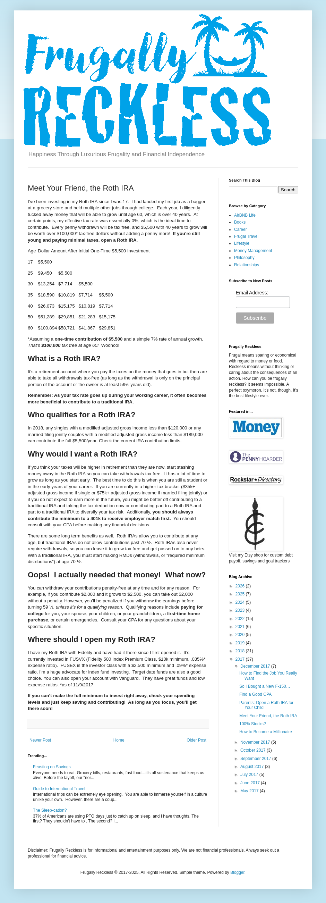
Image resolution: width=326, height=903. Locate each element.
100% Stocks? (252, 723)
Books (240, 222)
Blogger (237, 872)
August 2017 (252, 766)
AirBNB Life (245, 215)
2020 (240, 634)
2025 (240, 594)
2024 (240, 602)
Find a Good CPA (255, 694)
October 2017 (253, 750)
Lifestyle (241, 243)
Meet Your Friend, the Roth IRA (268, 715)
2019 (240, 643)
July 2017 (249, 774)
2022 (240, 618)
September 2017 (256, 758)
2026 (240, 586)
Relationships (246, 264)
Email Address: (252, 292)
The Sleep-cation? (50, 810)
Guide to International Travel (59, 788)
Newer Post (40, 740)
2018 (240, 651)
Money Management (253, 250)
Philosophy (244, 257)
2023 (240, 610)
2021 (240, 626)
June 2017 (250, 782)
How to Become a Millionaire (265, 731)
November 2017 (255, 742)
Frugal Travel (246, 236)
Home (119, 740)
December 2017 (255, 666)
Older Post (196, 740)
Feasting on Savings (52, 766)
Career (240, 229)
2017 (240, 659)
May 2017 (250, 790)
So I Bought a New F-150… (264, 686)
